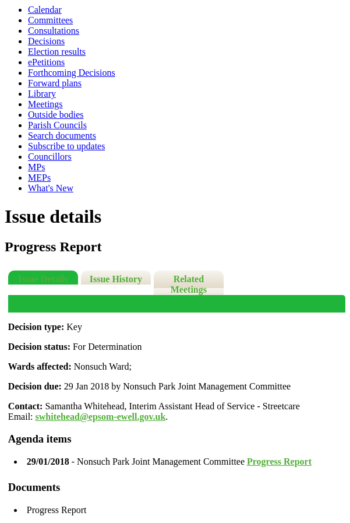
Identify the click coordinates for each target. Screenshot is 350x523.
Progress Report (279, 461)
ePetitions (46, 62)
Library (42, 94)
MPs (36, 167)
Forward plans (55, 83)
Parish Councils (57, 125)
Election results (57, 52)
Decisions (46, 41)
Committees (50, 20)
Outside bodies (56, 115)
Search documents (62, 136)
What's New (50, 188)
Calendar (45, 10)
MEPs (39, 177)
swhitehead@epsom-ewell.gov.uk (101, 417)
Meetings (45, 104)
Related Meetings (189, 284)
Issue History (116, 279)
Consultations (53, 31)
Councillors (50, 157)
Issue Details (43, 279)
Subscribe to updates (66, 146)
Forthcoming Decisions (71, 73)
